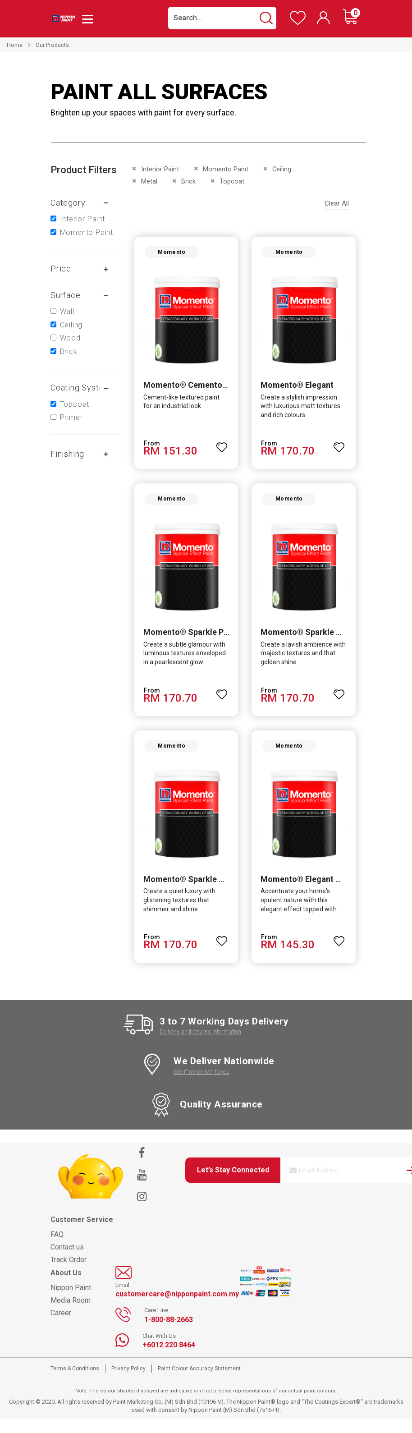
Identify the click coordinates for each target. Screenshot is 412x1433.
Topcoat (75, 404)
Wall (67, 311)
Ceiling (71, 325)
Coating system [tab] (80, 387)
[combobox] (222, 18)
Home (15, 44)
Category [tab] (67, 202)
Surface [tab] (65, 295)
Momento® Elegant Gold (307, 893)
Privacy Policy (128, 1382)
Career (60, 1327)
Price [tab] (60, 268)
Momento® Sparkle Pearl (187, 641)
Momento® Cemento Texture (194, 390)
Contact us (67, 1261)
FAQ (57, 1248)
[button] (222, 448)
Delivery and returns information (200, 1046)
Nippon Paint (70, 1301)
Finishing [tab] (67, 454)
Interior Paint (82, 219)
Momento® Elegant (297, 390)
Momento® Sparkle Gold (307, 641)
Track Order (68, 1273)
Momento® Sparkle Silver (188, 893)
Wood (70, 338)
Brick (69, 351)
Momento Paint (86, 232)
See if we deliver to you (201, 1085)
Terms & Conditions (74, 1382)
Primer (71, 417)
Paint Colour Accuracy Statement (199, 1382)
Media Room (70, 1314)
